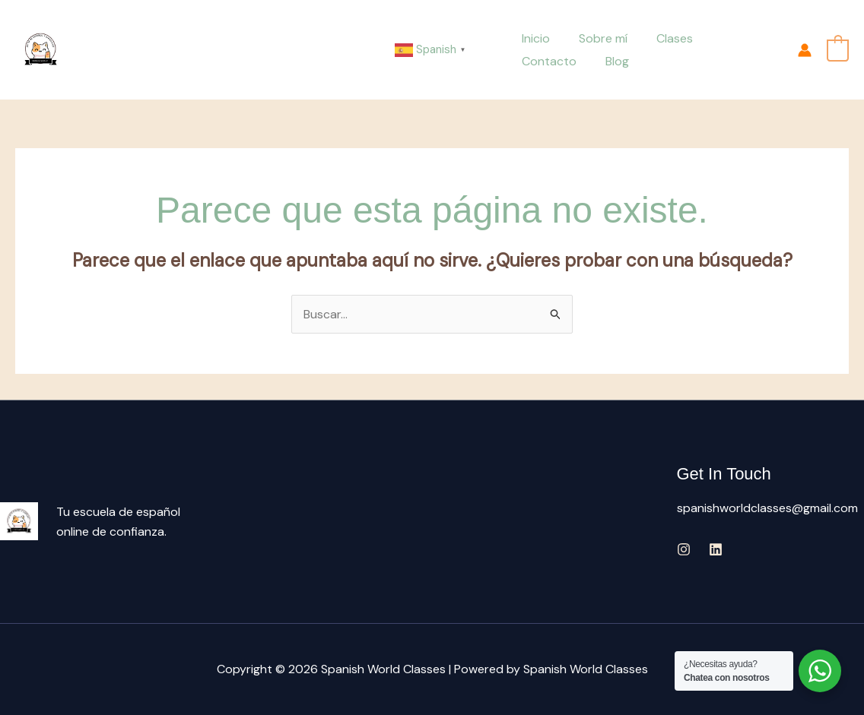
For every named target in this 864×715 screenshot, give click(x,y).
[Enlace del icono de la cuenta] (805, 50)
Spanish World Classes (141, 49)
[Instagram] (684, 550)
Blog (531, 61)
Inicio (533, 38)
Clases (663, 38)
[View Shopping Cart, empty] (838, 49)
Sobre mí (596, 38)
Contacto (733, 38)
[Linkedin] (716, 550)
